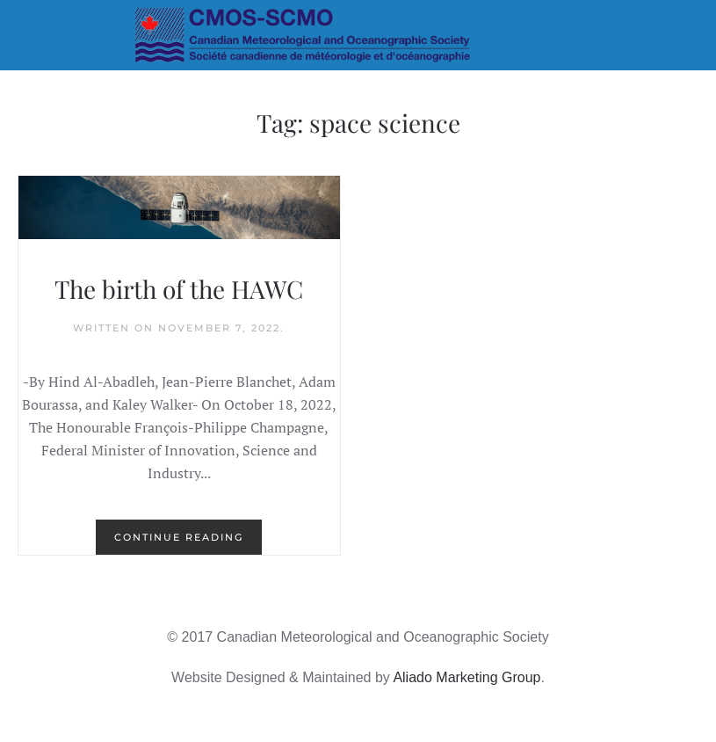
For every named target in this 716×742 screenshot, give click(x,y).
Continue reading (178, 537)
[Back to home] (358, 35)
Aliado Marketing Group (466, 677)
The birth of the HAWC (178, 289)
